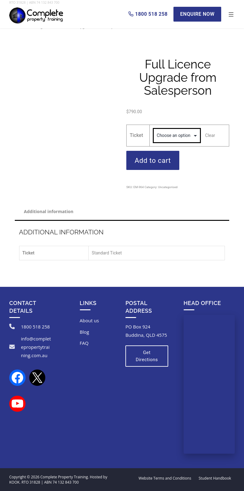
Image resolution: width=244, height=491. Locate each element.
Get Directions (147, 356)
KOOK (14, 482)
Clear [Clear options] (210, 135)
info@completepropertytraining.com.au (36, 347)
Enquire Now (197, 14)
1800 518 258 (35, 327)
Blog (84, 332)
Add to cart (153, 160)
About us (89, 320)
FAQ (84, 343)
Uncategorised (167, 187)
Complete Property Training (64, 477)
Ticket (136, 135)
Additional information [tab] (49, 211)
